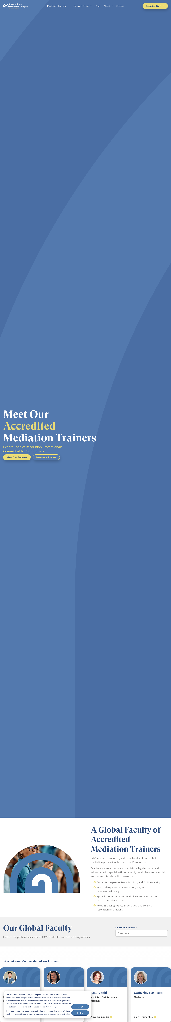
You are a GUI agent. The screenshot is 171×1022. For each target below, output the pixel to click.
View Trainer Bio (99, 1016)
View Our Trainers (17, 457)
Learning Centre (81, 6)
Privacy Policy (51, 1007)
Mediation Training (57, 6)
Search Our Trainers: (126, 927)
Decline (80, 1013)
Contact (120, 6)
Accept (80, 1007)
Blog (98, 6)
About (107, 6)
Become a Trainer (46, 457)
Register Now (154, 6)
